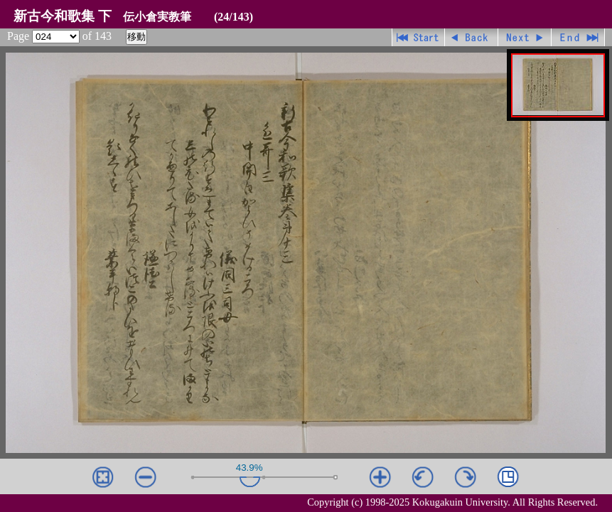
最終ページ (578, 37)
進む (525, 37)
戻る (471, 37)
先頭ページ (418, 37)
